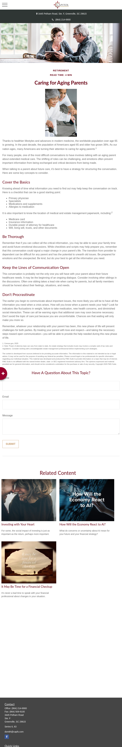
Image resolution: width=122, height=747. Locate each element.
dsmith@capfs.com (14, 731)
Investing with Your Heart (17, 524)
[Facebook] (7, 737)
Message (7, 415)
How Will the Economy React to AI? (82, 524)
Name (5, 378)
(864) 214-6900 (61, 19)
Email (5, 396)
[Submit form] (10, 444)
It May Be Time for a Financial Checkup (26, 586)
